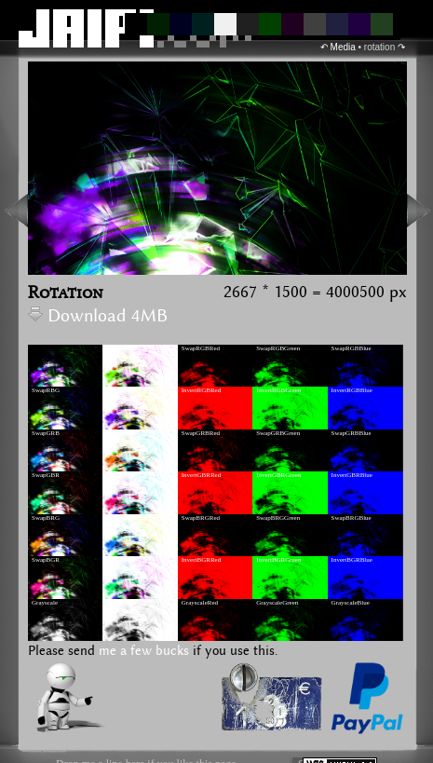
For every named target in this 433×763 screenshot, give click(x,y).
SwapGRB (46, 433)
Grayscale (45, 602)
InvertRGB (120, 348)
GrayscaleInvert (127, 602)
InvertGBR (120, 475)
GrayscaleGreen (277, 602)
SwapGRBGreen (278, 433)
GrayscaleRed (200, 602)
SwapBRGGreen (278, 518)
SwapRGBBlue (352, 348)
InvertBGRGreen (278, 560)
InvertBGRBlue (352, 560)
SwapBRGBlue (352, 518)
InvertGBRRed (201, 475)
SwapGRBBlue (352, 433)
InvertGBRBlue (352, 475)
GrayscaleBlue (351, 602)
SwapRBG (46, 390)
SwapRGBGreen (278, 348)
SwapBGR (46, 560)
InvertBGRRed (201, 560)
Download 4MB (98, 316)
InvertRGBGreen (278, 390)
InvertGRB (120, 433)
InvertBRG (120, 518)
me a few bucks (144, 651)
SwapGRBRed (201, 433)
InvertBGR (120, 560)
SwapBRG (46, 518)
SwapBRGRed (201, 518)
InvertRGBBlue (352, 390)
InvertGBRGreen (278, 475)
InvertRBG (120, 390)
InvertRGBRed (201, 390)
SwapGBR (46, 475)
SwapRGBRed (201, 348)
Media (343, 47)
